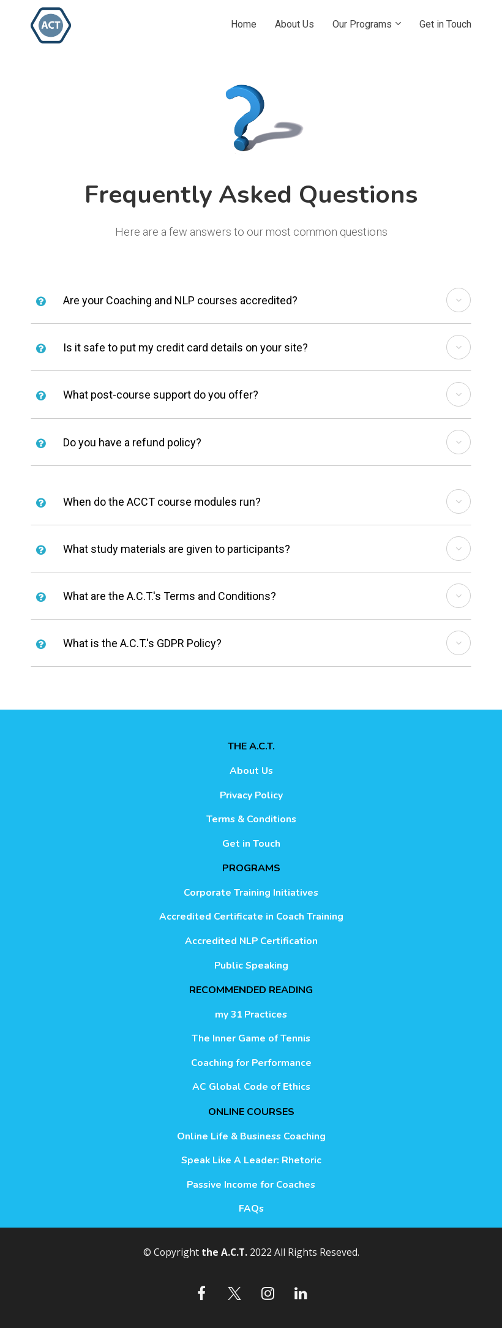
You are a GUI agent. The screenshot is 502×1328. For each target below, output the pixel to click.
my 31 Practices (251, 1015)
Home (244, 24)
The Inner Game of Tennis (251, 1039)
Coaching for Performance (251, 1063)
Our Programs (362, 24)
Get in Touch (445, 24)
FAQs (251, 1209)
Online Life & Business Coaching (251, 1137)
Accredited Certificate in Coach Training (251, 917)
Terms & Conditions (251, 820)
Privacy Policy (251, 796)
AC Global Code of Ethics (251, 1087)
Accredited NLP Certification (251, 942)
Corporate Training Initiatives (251, 893)
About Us (294, 24)
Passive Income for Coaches (251, 1185)
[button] (458, 300)
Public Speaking (251, 966)
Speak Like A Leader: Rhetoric (251, 1161)
